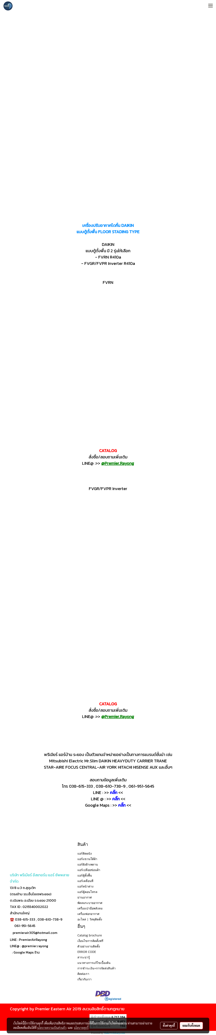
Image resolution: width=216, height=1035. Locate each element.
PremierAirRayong (33, 939)
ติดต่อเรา (83, 974)
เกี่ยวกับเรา (84, 979)
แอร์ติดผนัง (84, 853)
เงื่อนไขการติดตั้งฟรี (90, 941)
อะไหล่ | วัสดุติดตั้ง (89, 919)
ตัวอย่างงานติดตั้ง (88, 946)
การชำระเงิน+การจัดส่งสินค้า (96, 968)
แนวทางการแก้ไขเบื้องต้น (94, 963)
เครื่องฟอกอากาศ (88, 914)
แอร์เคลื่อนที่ (85, 881)
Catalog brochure (89, 935)
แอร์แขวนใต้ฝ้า (87, 859)
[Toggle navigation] (210, 6)
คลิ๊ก (122, 805)
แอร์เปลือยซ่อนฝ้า (88, 870)
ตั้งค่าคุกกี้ (169, 1025)
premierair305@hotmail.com (35, 932)
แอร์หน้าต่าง (85, 886)
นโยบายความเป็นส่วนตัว (51, 1028)
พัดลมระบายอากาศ (89, 903)
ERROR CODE (86, 952)
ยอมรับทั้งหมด (191, 1025)
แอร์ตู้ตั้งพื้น (84, 875)
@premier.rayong (35, 945)
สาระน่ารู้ (83, 957)
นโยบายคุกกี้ (81, 1028)
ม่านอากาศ (84, 897)
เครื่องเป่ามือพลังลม (90, 908)
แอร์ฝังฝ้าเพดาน (87, 864)
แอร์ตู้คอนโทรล (87, 892)
